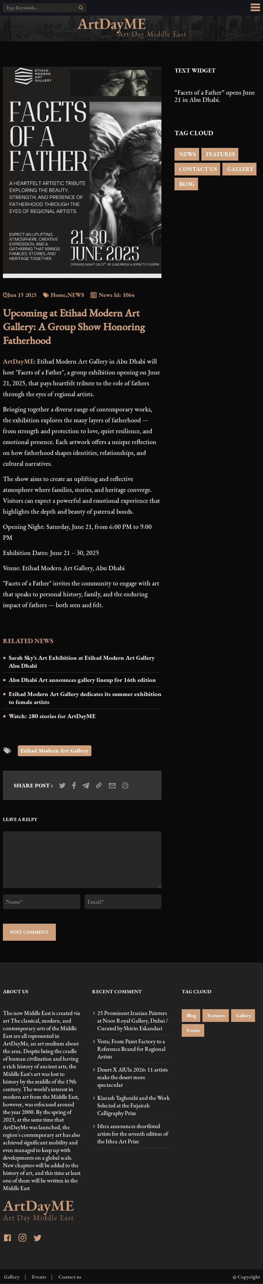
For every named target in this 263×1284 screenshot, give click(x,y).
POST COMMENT (29, 932)
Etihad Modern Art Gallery (55, 750)
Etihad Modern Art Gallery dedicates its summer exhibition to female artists (85, 698)
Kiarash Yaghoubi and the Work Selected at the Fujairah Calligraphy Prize (133, 1105)
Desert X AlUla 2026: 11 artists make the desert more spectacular (132, 1077)
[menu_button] (255, 7)
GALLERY (239, 169)
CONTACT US (197, 169)
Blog (191, 1015)
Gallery (243, 1015)
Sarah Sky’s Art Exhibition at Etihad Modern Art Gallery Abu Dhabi (82, 662)
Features (215, 1015)
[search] (80, 7)
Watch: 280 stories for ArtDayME (52, 716)
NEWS (187, 154)
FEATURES (220, 154)
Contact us (69, 1276)
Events (193, 1030)
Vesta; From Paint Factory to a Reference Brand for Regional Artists (131, 1048)
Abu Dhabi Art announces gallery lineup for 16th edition (82, 680)
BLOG (186, 184)
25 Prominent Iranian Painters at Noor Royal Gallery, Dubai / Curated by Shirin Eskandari (132, 1020)
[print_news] (125, 785)
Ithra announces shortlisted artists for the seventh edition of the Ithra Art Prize (132, 1133)
